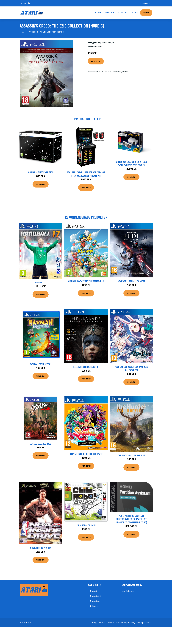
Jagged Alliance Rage (40, 443)
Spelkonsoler (105, 42)
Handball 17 (40, 282)
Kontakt (102, 622)
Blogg (134, 12)
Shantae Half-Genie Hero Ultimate (86, 453)
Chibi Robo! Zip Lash (86, 525)
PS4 (113, 42)
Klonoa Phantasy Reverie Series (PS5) (86, 281)
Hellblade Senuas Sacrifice (86, 366)
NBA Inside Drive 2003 (40, 547)
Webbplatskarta (144, 622)
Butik (146, 12)
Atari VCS (109, 12)
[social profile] (29, 3)
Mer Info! (95, 61)
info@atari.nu (145, 3)
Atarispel (123, 12)
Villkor (111, 622)
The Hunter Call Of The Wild (131, 455)
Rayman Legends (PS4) (40, 364)
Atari (98, 12)
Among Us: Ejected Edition (40, 172)
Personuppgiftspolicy (125, 622)
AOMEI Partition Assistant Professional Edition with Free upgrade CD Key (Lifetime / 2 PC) (131, 519)
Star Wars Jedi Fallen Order (131, 281)
